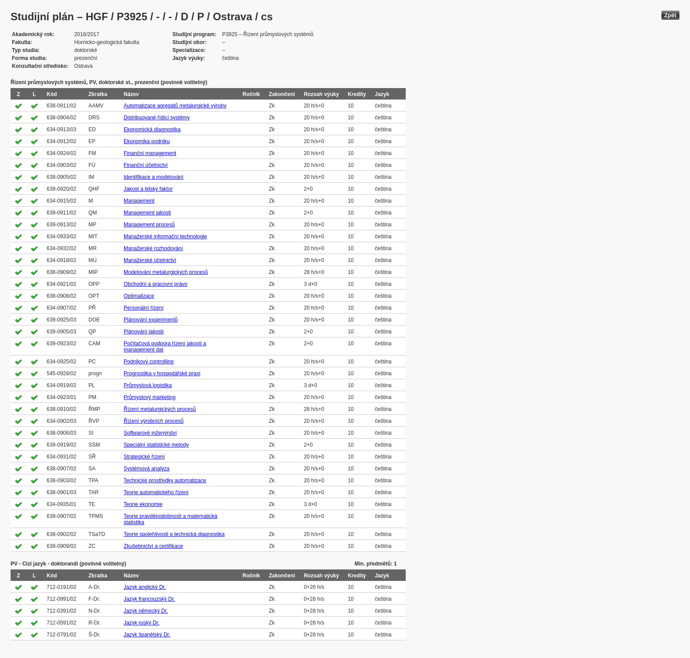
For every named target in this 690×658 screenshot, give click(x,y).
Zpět (670, 15)
